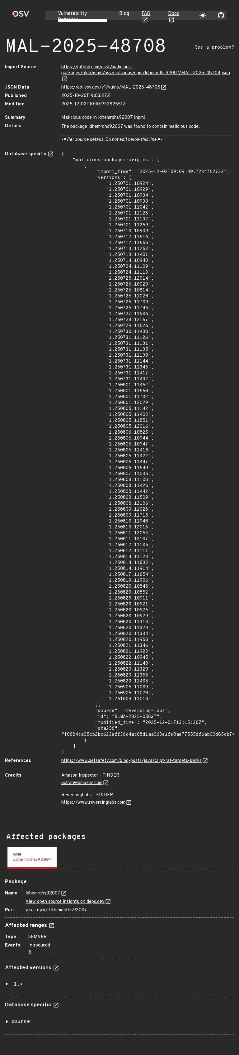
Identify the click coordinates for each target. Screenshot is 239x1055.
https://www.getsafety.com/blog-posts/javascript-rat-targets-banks (131, 761)
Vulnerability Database (72, 17)
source (20, 1022)
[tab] (32, 858)
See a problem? (214, 48)
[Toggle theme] (203, 15)
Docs (173, 14)
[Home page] (20, 15)
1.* (18, 984)
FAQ (146, 14)
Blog (124, 14)
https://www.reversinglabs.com (93, 803)
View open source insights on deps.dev (65, 902)
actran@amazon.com (81, 783)
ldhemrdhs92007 (43, 893)
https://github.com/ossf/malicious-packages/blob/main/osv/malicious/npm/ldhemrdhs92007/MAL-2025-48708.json (145, 70)
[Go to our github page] (221, 15)
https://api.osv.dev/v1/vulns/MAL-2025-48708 (110, 87)
